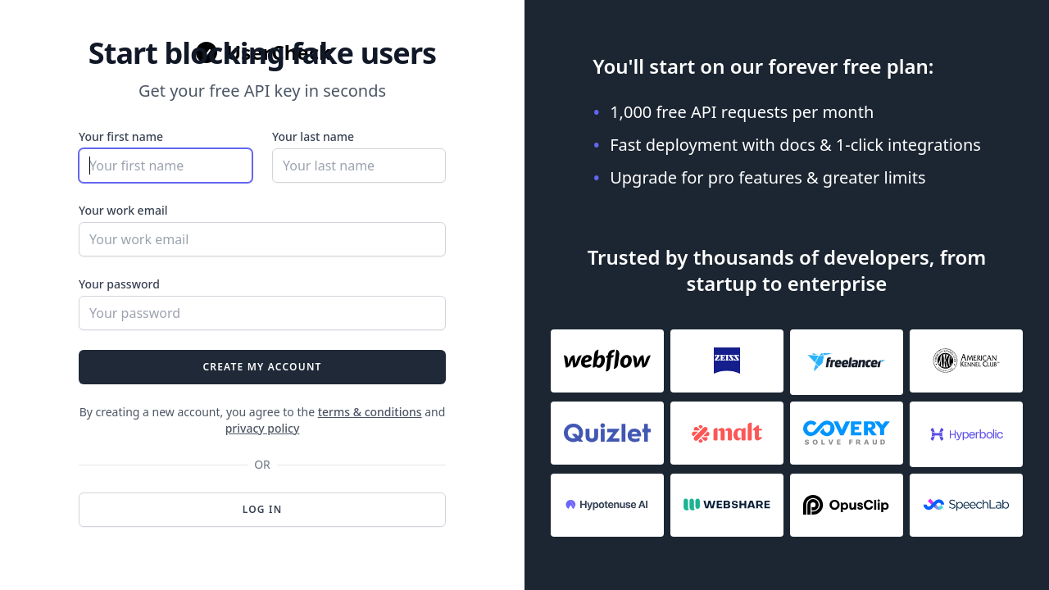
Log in (263, 509)
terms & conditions (370, 412)
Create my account (261, 367)
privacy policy (262, 428)
